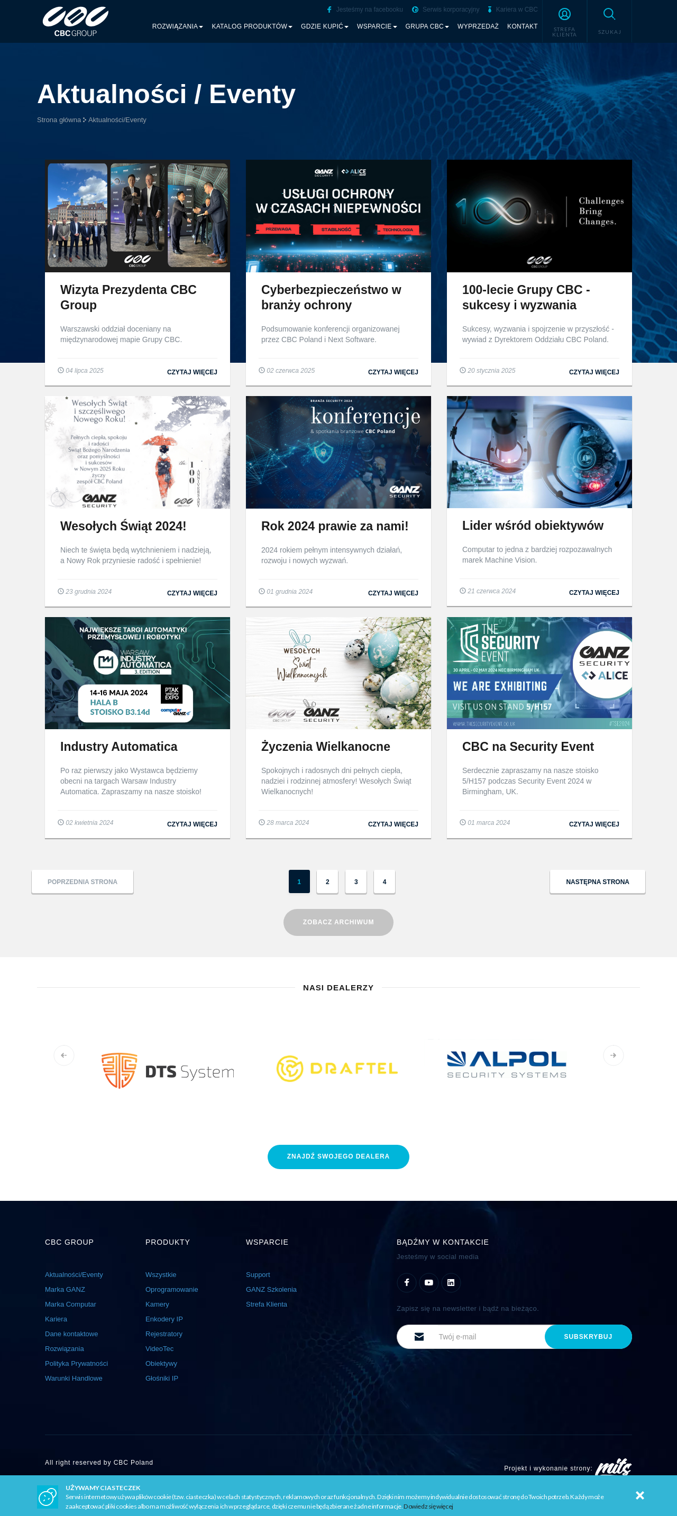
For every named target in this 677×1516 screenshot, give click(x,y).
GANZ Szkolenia (271, 1289)
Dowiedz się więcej (428, 1506)
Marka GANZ (65, 1289)
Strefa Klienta (266, 1304)
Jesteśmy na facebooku (364, 9)
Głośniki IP (161, 1378)
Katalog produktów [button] (252, 26)
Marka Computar (70, 1304)
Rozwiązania (64, 1349)
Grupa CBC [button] (428, 26)
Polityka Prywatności (76, 1363)
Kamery (157, 1304)
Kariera (56, 1319)
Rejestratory (163, 1334)
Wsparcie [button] (377, 26)
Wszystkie (161, 1275)
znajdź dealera (338, 1156)
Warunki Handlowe (74, 1378)
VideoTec (159, 1349)
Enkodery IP (164, 1319)
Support (258, 1275)
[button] (564, 21)
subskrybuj (588, 1336)
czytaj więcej (192, 372)
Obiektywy (161, 1363)
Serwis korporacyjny (446, 9)
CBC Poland (133, 1462)
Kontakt (522, 26)
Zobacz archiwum (338, 922)
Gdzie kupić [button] (325, 26)
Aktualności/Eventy (117, 120)
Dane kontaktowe (71, 1334)
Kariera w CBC (513, 9)
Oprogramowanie (171, 1289)
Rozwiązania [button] (178, 26)
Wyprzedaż (478, 26)
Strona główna (59, 120)
